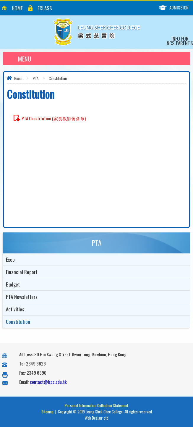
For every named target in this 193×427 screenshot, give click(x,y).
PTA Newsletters (22, 296)
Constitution (18, 321)
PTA (35, 78)
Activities (15, 309)
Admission (176, 7)
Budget (13, 284)
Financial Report (22, 272)
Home (17, 8)
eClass (45, 8)
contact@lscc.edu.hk (48, 382)
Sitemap (47, 412)
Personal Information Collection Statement (96, 405)
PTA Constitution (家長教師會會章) (54, 118)
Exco (10, 259)
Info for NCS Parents (180, 41)
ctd (106, 418)
